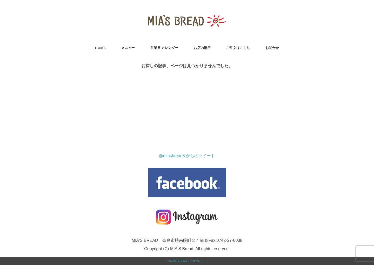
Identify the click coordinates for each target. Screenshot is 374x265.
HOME (100, 48)
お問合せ (272, 48)
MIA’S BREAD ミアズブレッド (188, 261)
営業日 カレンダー (164, 48)
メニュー (128, 48)
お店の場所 (202, 48)
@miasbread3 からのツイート (187, 156)
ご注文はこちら (238, 48)
